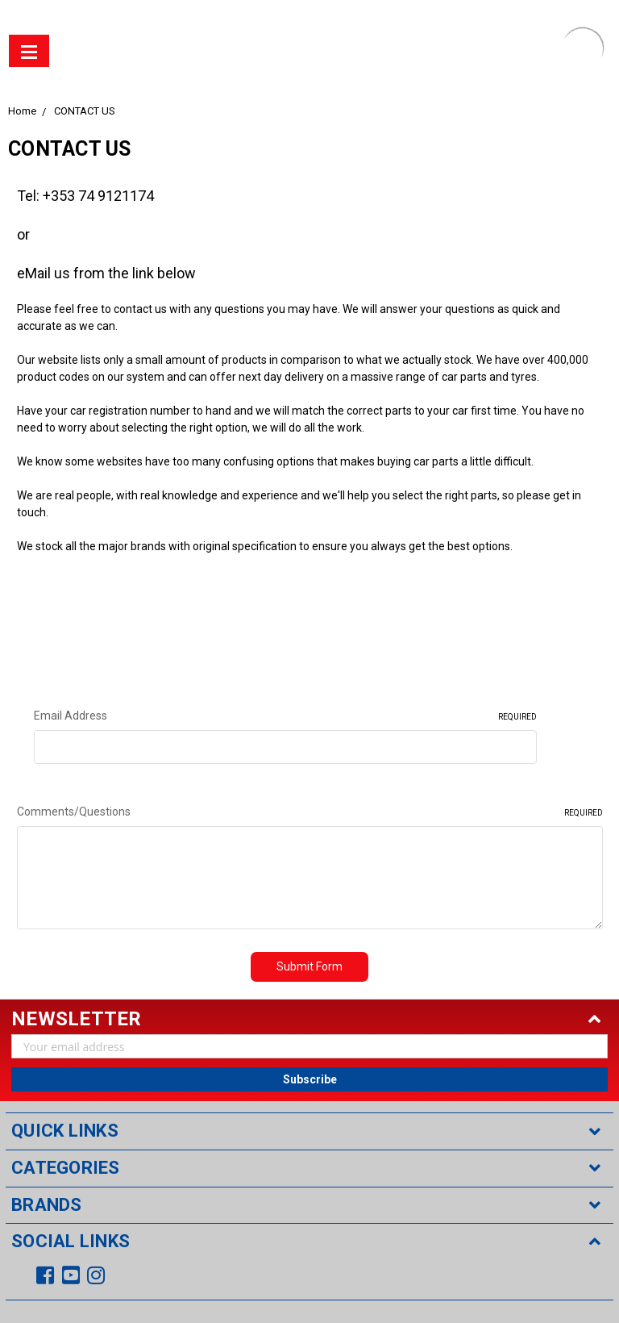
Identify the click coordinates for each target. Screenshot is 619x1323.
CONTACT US (84, 111)
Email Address (285, 716)
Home (22, 111)
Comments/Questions (310, 812)
